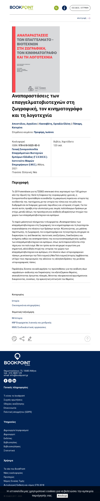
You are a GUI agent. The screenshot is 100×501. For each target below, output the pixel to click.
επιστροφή (83, 18)
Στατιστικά (9, 450)
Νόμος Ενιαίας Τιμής (14, 481)
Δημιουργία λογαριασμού (16, 430)
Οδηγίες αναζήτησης (14, 404)
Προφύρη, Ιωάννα (44, 132)
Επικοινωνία (10, 408)
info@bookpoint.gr (19, 375)
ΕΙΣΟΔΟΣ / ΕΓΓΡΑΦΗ (80, 8)
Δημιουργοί (9, 434)
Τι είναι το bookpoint (14, 396)
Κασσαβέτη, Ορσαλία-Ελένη (54, 123)
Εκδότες (8, 438)
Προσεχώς (9, 477)
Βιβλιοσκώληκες (12, 446)
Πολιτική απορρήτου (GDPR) (18, 412)
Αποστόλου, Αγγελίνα (24, 123)
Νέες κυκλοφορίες (13, 473)
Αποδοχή (62, 496)
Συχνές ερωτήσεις (13, 400)
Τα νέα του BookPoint (14, 469)
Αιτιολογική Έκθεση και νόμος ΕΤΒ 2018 (24, 485)
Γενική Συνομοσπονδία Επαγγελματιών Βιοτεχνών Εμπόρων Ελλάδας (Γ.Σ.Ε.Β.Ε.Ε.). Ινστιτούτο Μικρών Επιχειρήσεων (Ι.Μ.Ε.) (30, 157)
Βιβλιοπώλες (10, 442)
